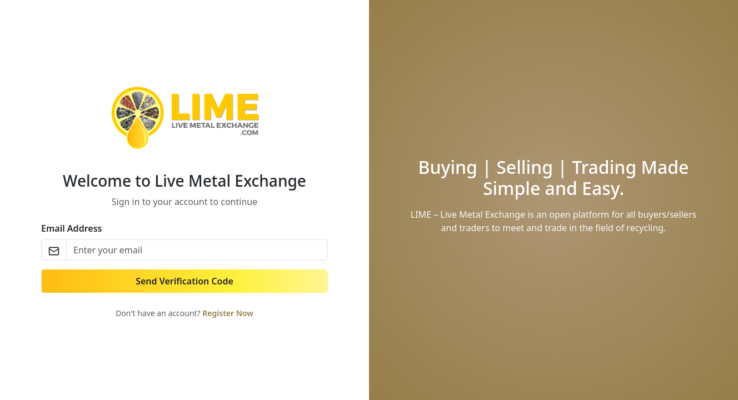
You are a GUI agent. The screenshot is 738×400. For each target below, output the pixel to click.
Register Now (227, 313)
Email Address (71, 228)
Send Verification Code (184, 281)
